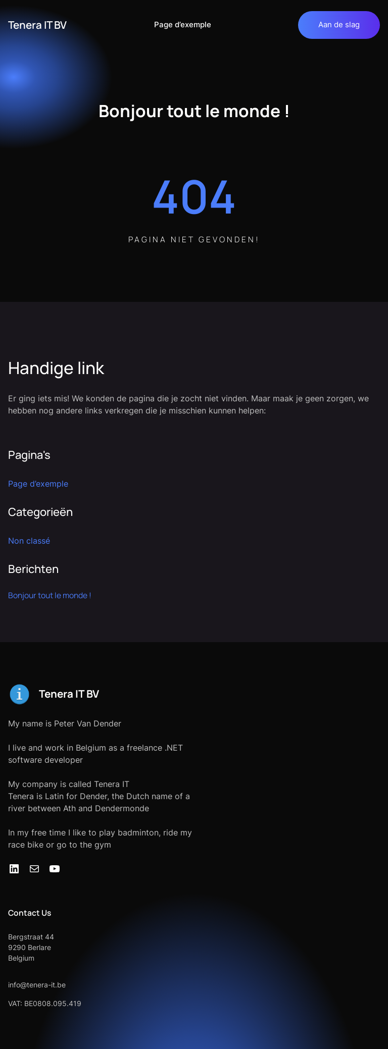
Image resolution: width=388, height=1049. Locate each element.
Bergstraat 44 (31, 936)
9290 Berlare (29, 947)
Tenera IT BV (37, 25)
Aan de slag (339, 24)
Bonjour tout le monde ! (49, 595)
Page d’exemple (182, 24)
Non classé (29, 541)
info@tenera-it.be (37, 984)
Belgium (21, 958)
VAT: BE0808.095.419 (44, 1003)
